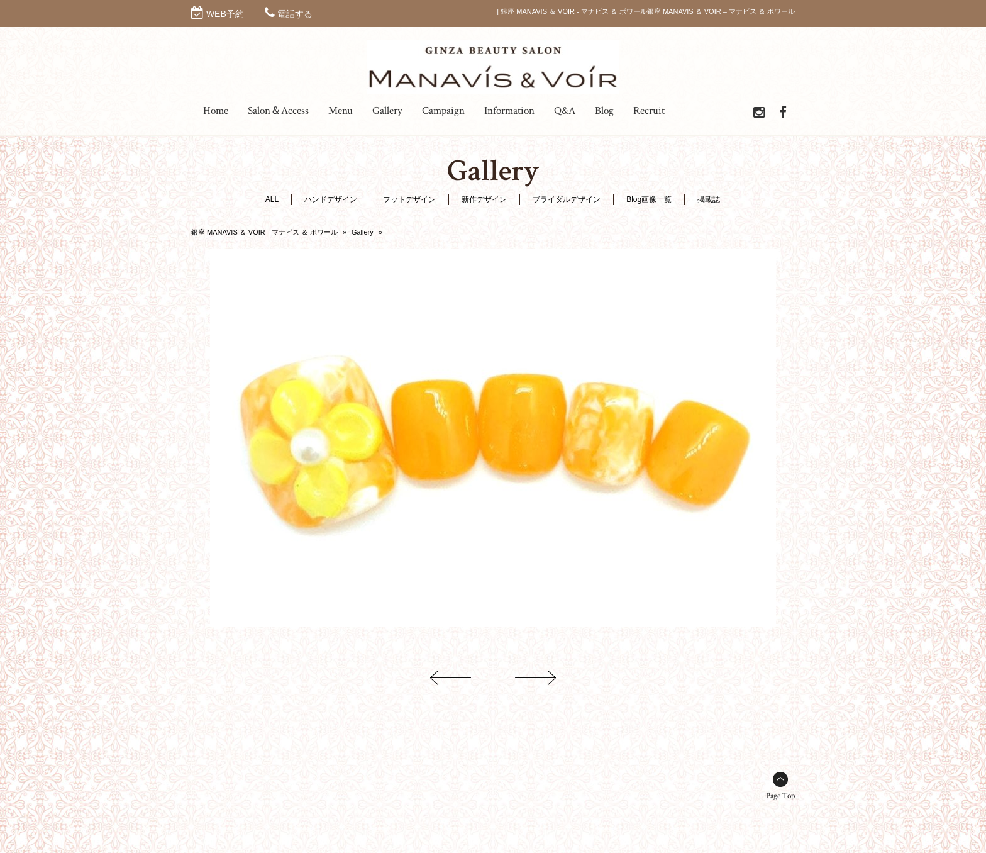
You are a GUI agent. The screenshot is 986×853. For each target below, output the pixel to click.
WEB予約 (225, 14)
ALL (272, 199)
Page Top (780, 796)
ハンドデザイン (330, 199)
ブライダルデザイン (567, 199)
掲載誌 (708, 199)
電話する (295, 14)
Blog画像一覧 (649, 199)
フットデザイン (409, 199)
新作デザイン (484, 199)
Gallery (363, 232)
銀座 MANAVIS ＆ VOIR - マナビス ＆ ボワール (264, 232)
